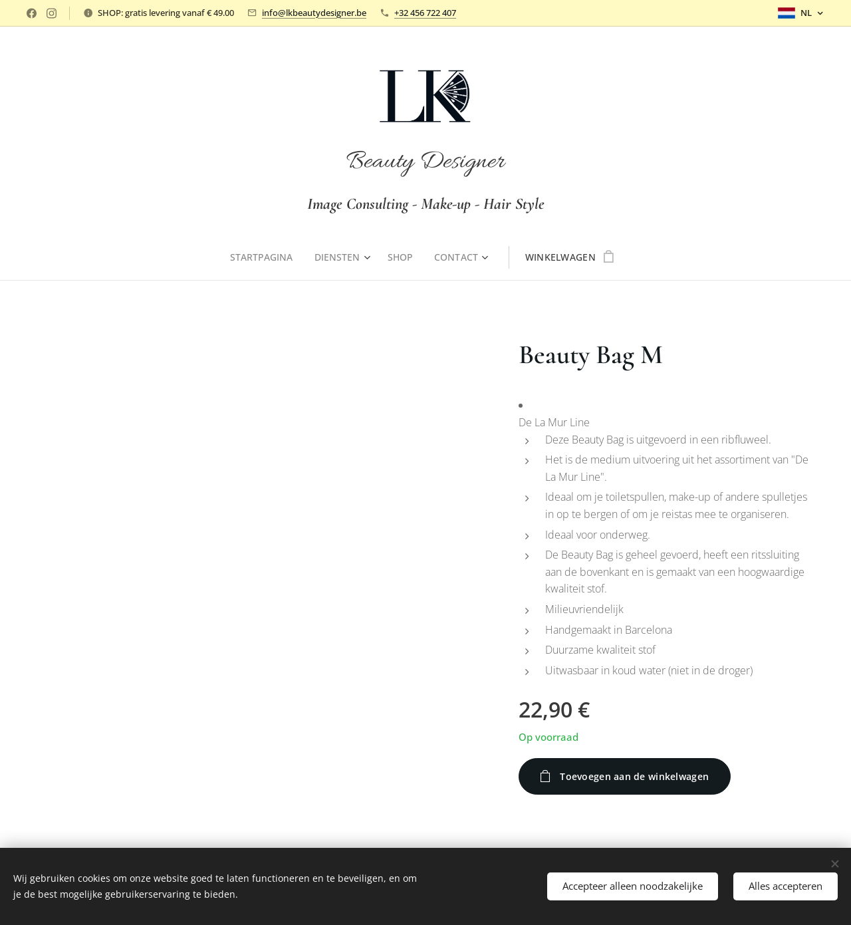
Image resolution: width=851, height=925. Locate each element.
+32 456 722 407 (425, 13)
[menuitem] (265, 257)
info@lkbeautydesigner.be (314, 13)
